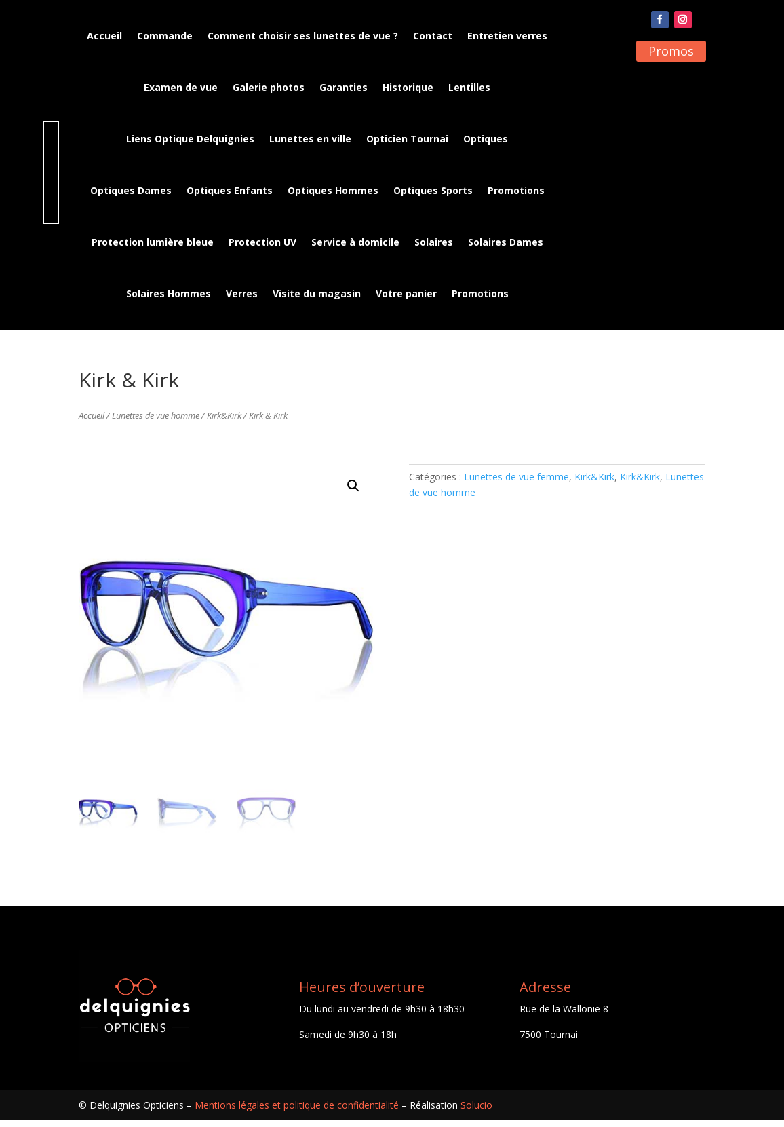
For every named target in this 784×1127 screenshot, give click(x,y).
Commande (165, 35)
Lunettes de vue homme (155, 422)
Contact (432, 35)
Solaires (433, 241)
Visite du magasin (317, 293)
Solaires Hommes (168, 293)
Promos (671, 51)
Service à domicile (355, 241)
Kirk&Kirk (224, 422)
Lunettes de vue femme (516, 483)
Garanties (343, 87)
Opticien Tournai (407, 138)
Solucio (476, 1111)
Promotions (516, 190)
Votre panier (406, 293)
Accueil (104, 35)
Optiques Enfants (230, 190)
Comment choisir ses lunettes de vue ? (303, 35)
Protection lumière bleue (153, 241)
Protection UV (262, 241)
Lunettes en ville (310, 138)
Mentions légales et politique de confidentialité (297, 1111)
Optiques (485, 138)
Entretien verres (507, 35)
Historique (408, 87)
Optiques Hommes (333, 190)
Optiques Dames (131, 190)
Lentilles (469, 87)
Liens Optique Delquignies (190, 138)
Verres (242, 293)
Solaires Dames (505, 241)
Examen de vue (181, 87)
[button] (353, 492)
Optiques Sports (433, 190)
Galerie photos (269, 87)
